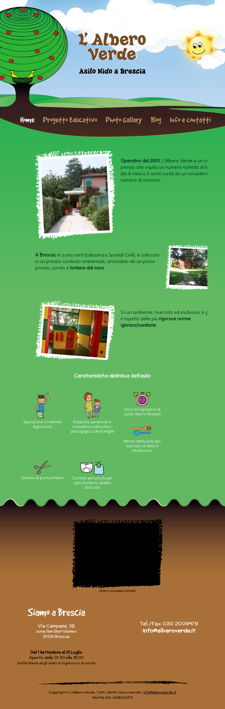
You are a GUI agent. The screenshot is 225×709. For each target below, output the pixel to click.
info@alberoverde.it (169, 630)
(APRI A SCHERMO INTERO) (117, 591)
